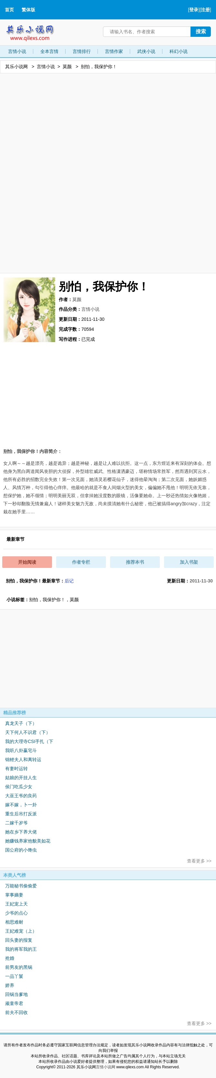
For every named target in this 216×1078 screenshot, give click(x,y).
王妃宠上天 (16, 903)
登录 (193, 9)
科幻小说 (179, 51)
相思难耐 (14, 922)
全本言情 (49, 51)
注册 (205, 9)
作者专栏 (81, 562)
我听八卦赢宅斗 (21, 750)
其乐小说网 (34, 31)
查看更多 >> (199, 860)
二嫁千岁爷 (16, 822)
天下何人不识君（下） (27, 732)
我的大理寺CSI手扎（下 (29, 741)
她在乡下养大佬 (21, 831)
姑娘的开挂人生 (21, 777)
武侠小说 (146, 51)
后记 (69, 580)
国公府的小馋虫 (21, 850)
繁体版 (28, 9)
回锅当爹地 (16, 994)
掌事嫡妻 (14, 894)
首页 (9, 9)
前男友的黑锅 (18, 967)
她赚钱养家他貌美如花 (27, 840)
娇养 (9, 985)
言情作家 (114, 51)
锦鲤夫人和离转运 (23, 759)
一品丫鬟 (14, 976)
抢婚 (9, 958)
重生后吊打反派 (21, 813)
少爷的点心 (16, 913)
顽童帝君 (14, 1003)
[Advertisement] (108, 173)
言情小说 (17, 51)
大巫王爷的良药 (21, 795)
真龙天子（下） (21, 723)
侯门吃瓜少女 (18, 786)
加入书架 (189, 562)
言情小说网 (105, 1067)
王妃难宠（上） (21, 931)
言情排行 (82, 51)
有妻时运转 (16, 768)
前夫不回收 (16, 1012)
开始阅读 (27, 562)
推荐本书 (135, 562)
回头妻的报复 (18, 940)
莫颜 (67, 66)
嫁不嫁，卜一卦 (21, 804)
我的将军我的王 (21, 949)
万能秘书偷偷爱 (21, 885)
